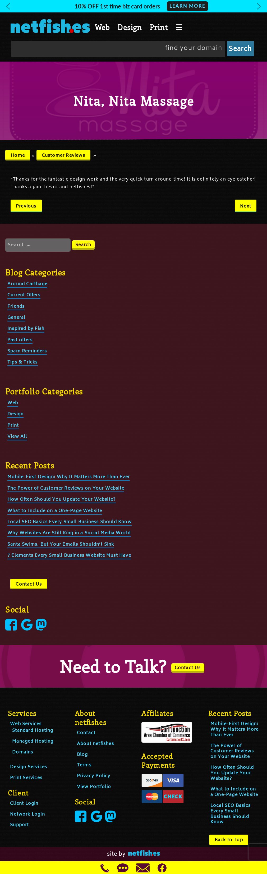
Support (19, 825)
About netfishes (95, 744)
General (16, 317)
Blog (82, 754)
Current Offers (23, 295)
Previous (26, 206)
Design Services (28, 767)
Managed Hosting (32, 741)
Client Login (24, 803)
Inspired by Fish (25, 329)
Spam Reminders (27, 351)
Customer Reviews (63, 155)
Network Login (27, 814)
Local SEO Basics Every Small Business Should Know (69, 522)
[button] (133, 6)
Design (129, 27)
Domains (22, 752)
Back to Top (229, 840)
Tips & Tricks (22, 362)
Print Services (26, 778)
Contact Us (29, 584)
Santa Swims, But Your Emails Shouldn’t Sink (60, 544)
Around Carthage (27, 284)
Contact (86, 733)
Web (102, 27)
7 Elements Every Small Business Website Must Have (69, 555)
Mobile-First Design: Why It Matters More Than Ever (68, 477)
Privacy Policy (94, 776)
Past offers (20, 340)
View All (17, 436)
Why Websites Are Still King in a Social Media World (69, 533)
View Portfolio (94, 787)
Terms (84, 765)
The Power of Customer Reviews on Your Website (65, 488)
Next (245, 206)
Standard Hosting (32, 730)
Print (159, 27)
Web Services (26, 724)
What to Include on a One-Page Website (54, 511)
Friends (16, 306)
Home (18, 155)
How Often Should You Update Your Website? (61, 499)
